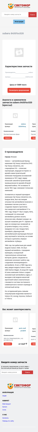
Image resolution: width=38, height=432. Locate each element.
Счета (4, 410)
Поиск (32, 15)
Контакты (5, 418)
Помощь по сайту (8, 421)
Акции (4, 396)
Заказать (7, 138)
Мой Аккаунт (6, 404)
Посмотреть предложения (19, 90)
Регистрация (19, 22)
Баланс (4, 407)
